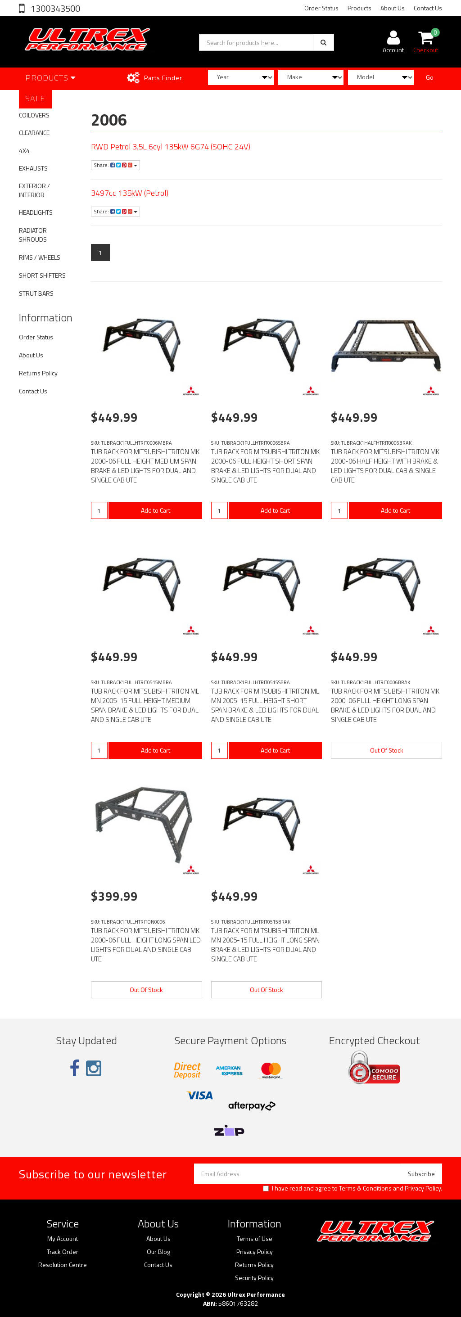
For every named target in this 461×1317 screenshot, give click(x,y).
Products (359, 8)
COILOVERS (34, 115)
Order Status (321, 8)
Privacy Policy (423, 1188)
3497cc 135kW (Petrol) (129, 193)
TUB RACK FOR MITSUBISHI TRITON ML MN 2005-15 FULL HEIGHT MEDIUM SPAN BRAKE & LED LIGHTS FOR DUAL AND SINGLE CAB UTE (145, 705)
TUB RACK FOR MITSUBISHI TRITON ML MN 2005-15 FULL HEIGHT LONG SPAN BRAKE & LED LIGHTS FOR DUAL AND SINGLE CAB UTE (265, 944)
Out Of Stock (386, 750)
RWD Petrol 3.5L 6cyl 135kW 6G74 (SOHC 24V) (170, 146)
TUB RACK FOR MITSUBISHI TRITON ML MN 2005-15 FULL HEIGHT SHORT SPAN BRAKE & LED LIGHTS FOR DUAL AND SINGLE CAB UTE (265, 705)
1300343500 (54, 8)
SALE (35, 98)
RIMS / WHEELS (39, 257)
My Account (62, 1238)
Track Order (62, 1251)
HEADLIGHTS (36, 212)
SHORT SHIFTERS (42, 275)
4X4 (24, 150)
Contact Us (428, 8)
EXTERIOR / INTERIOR (34, 190)
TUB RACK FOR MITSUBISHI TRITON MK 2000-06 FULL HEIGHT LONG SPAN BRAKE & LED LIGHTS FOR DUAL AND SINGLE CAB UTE (385, 705)
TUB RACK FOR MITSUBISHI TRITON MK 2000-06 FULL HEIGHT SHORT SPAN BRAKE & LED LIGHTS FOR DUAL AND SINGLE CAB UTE (265, 466)
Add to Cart (155, 510)
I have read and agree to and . (352, 1188)
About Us (392, 8)
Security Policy (254, 1277)
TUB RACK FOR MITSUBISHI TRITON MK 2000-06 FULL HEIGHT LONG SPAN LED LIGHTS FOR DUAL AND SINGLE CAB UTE (146, 944)
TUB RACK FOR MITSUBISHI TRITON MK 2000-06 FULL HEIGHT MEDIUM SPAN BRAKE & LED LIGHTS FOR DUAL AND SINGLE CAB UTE (145, 466)
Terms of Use (254, 1238)
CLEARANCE (34, 132)
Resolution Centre (62, 1264)
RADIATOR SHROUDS (33, 235)
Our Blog (158, 1251)
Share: (115, 165)
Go (430, 77)
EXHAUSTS (33, 168)
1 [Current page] (100, 252)
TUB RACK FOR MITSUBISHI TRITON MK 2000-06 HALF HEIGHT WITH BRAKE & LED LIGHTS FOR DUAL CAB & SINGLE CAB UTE (385, 466)
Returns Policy (38, 373)
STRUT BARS (36, 293)
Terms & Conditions (365, 1188)
